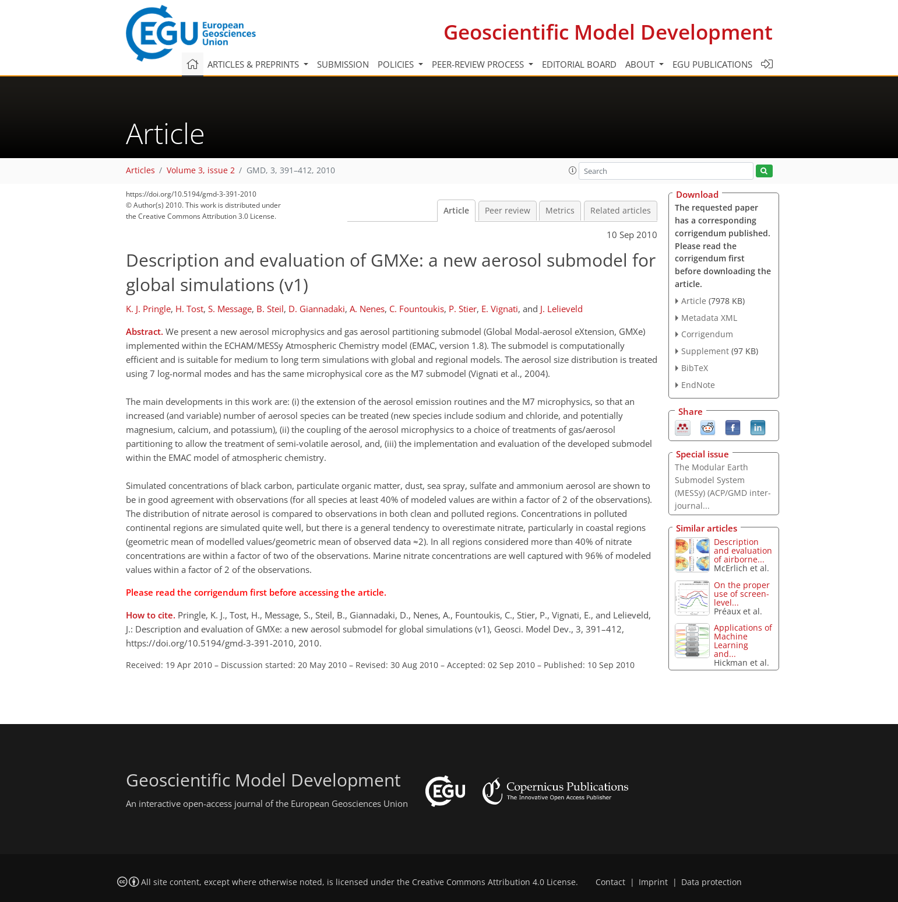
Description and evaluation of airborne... (743, 550)
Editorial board (579, 64)
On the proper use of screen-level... (742, 593)
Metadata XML (709, 317)
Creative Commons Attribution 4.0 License (494, 882)
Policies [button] (397, 64)
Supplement (705, 350)
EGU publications (712, 64)
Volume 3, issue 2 (201, 170)
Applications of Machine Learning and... (743, 640)
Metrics (560, 210)
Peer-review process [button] (479, 64)
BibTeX (694, 367)
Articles (140, 170)
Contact (610, 882)
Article (456, 210)
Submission (343, 64)
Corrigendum (707, 334)
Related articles (620, 210)
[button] (573, 170)
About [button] (641, 64)
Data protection (711, 882)
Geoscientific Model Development (608, 32)
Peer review (507, 210)
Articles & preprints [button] (254, 64)
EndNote (698, 384)
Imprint (653, 882)
